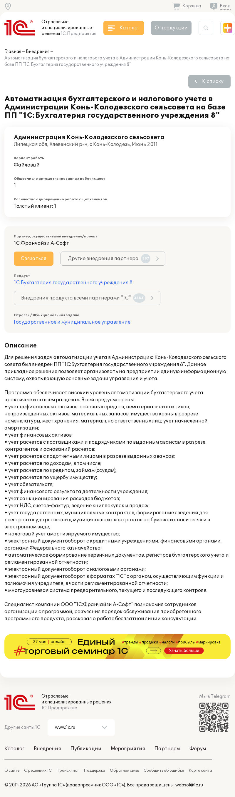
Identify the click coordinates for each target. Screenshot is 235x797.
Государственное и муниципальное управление (72, 322)
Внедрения (37, 51)
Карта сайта (200, 770)
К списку (213, 81)
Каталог (14, 749)
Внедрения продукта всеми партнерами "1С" (83, 298)
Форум (197, 749)
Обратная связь (124, 770)
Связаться (33, 259)
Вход (225, 6)
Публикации (85, 749)
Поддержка (94, 770)
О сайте (11, 770)
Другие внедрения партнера (109, 258)
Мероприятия (128, 749)
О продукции (171, 28)
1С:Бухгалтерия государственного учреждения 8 (73, 283)
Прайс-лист (67, 770)
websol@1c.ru (189, 785)
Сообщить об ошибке (164, 770)
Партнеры (167, 749)
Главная (12, 51)
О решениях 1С (38, 770)
